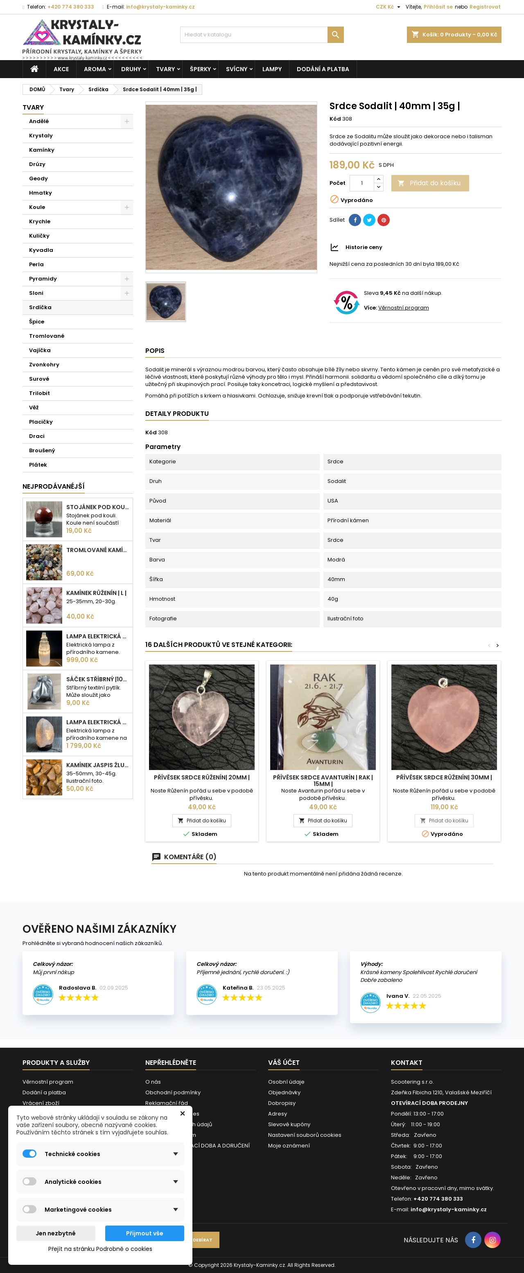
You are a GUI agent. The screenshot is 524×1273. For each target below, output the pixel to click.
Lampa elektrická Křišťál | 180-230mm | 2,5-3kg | (97, 722)
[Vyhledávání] (262, 35)
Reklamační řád (166, 1103)
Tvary (165, 69)
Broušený (42, 450)
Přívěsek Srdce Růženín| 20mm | (202, 777)
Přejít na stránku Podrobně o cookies (100, 1249)
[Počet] (362, 183)
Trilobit (39, 393)
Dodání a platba (323, 69)
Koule (37, 207)
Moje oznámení (289, 1146)
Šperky (200, 69)
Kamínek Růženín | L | (96, 593)
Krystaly (41, 135)
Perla (36, 264)
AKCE (61, 69)
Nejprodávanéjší (54, 486)
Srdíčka (40, 307)
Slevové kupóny (289, 1124)
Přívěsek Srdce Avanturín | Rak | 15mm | (323, 780)
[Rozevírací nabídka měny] (389, 7)
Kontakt (406, 1062)
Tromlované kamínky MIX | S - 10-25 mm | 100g (97, 550)
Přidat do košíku (429, 183)
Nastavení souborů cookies (304, 1135)
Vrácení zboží (41, 1103)
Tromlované (46, 336)
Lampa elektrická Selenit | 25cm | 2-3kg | (97, 636)
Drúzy (37, 164)
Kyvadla (41, 250)
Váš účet (284, 1062)
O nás (153, 1082)
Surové (39, 379)
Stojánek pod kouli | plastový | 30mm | (97, 507)
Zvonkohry (44, 364)
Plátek (38, 465)
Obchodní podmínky (173, 1092)
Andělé (39, 121)
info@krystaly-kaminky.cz (160, 6)
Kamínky (41, 150)
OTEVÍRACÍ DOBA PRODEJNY (429, 1103)
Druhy (131, 69)
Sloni (36, 293)
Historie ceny (364, 247)
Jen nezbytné (56, 1233)
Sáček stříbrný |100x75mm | (97, 679)
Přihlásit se (438, 6)
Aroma (95, 69)
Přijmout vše (144, 1233)
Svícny (236, 69)
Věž (33, 407)
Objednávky (284, 1092)
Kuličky (39, 236)
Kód (335, 119)
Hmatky (40, 193)
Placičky (41, 422)
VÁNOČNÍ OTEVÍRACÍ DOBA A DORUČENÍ (197, 1146)
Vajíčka (40, 350)
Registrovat (485, 6)
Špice (36, 322)
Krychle (39, 221)
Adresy (277, 1114)
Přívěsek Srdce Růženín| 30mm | (444, 777)
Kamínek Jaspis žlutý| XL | (97, 765)
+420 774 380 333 (70, 6)
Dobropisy (282, 1103)
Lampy (272, 69)
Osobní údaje (286, 1082)
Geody (38, 178)
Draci (37, 436)
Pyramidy (43, 279)
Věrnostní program (403, 308)
